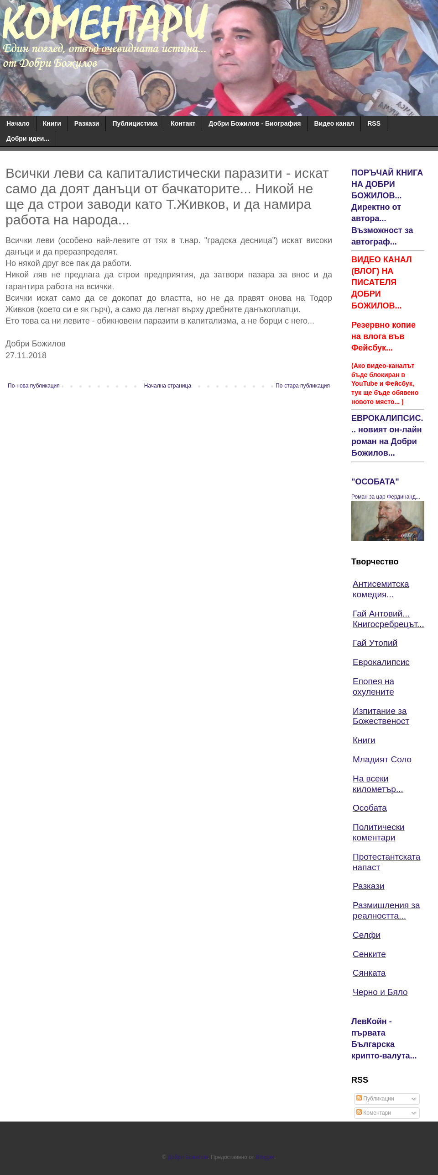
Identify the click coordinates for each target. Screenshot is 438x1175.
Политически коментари (379, 832)
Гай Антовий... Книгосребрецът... (388, 619)
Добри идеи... (27, 138)
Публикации (375, 1098)
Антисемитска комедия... (381, 589)
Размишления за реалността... (386, 910)
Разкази (86, 123)
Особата (370, 808)
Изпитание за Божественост (381, 716)
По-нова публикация (34, 386)
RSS (374, 123)
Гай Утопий (375, 643)
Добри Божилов (188, 1157)
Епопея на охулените (373, 686)
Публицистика (134, 123)
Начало (18, 123)
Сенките (369, 954)
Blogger (265, 1157)
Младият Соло (382, 759)
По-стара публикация (303, 386)
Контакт (183, 123)
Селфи (367, 935)
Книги (52, 123)
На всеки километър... (378, 784)
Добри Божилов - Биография (255, 123)
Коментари (373, 1113)
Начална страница (167, 386)
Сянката (369, 973)
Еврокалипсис (381, 662)
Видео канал (334, 123)
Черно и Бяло (380, 992)
